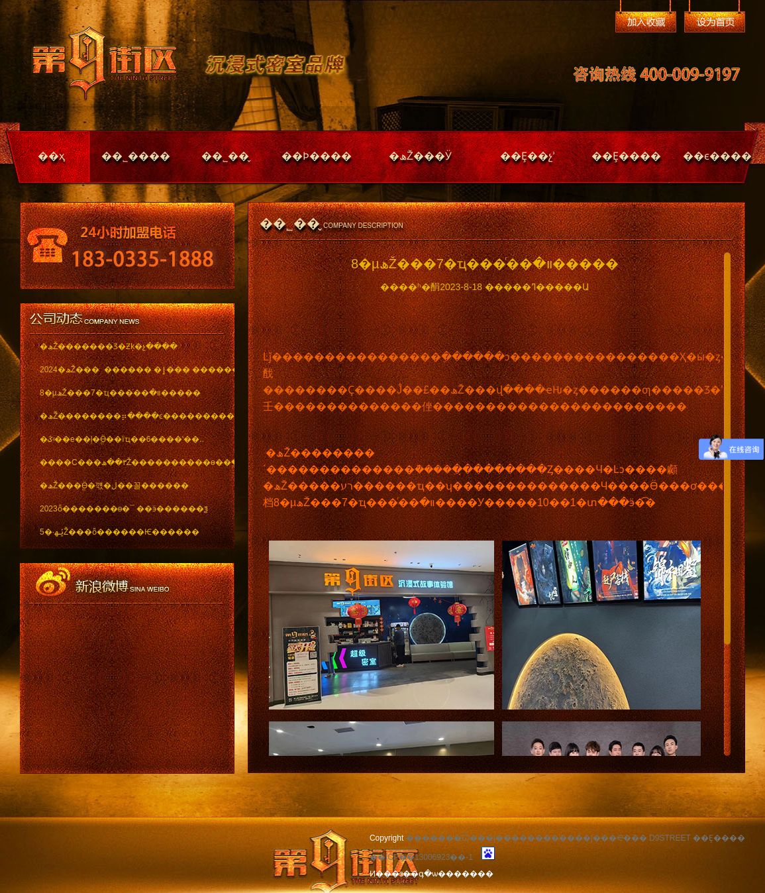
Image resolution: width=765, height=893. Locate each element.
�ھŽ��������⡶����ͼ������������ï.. (127, 416)
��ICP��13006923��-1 (421, 857)
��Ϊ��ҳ (714, 21)
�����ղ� (645, 21)
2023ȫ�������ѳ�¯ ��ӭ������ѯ (124, 508)
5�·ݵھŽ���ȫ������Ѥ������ (119, 532)
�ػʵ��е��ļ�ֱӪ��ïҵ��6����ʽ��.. (122, 439)
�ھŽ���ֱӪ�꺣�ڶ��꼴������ (114, 485)
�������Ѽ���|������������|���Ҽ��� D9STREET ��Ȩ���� (575, 838)
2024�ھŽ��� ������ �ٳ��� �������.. (127, 369)
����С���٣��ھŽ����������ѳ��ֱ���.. (127, 462)
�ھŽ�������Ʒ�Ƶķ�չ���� (109, 346)
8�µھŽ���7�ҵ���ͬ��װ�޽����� (120, 392)
